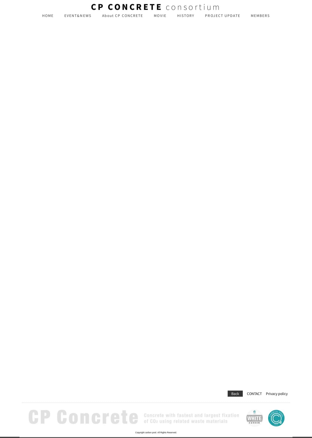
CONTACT (254, 387)
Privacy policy (277, 387)
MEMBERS (260, 19)
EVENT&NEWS (77, 19)
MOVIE (160, 19)
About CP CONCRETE (122, 19)
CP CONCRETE (127, 10)
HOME (48, 19)
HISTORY (186, 19)
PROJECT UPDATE (222, 19)
